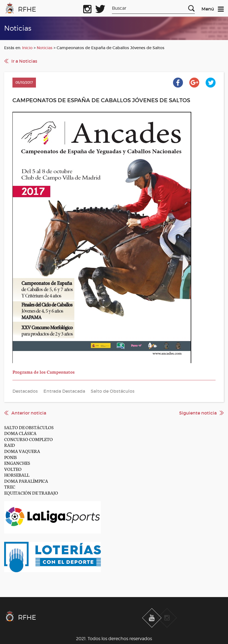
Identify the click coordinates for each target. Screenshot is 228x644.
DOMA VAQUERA (22, 451)
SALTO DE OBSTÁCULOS (29, 427)
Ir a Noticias (24, 61)
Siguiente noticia (198, 413)
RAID (9, 445)
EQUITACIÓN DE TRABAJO (31, 492)
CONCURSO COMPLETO (28, 439)
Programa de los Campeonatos (43, 371)
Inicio (27, 47)
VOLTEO (13, 469)
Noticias (45, 47)
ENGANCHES (17, 463)
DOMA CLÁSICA (20, 433)
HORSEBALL (16, 474)
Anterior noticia (28, 413)
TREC (9, 486)
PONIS (10, 457)
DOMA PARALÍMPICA (26, 480)
